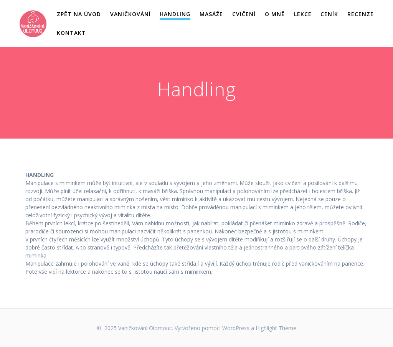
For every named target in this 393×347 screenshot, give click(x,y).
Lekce (303, 14)
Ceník (329, 14)
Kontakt (71, 32)
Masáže (211, 14)
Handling (175, 14)
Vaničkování (130, 14)
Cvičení (244, 14)
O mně (275, 14)
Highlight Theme (276, 328)
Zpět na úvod (79, 14)
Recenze (360, 14)
